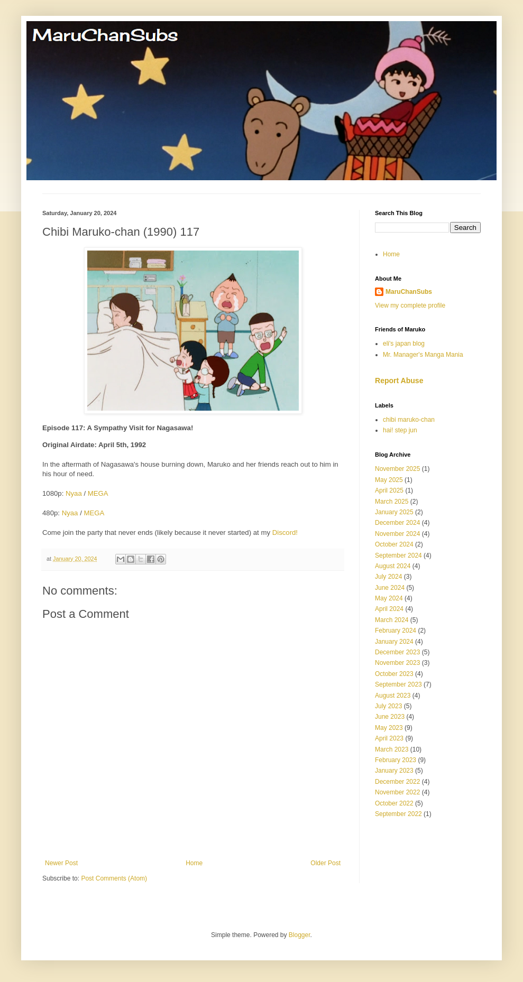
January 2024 (394, 641)
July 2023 (388, 706)
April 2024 (389, 609)
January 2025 (394, 512)
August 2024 (392, 566)
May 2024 (389, 598)
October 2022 (394, 803)
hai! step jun (400, 430)
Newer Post (61, 863)
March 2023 (391, 749)
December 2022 (397, 781)
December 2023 (397, 652)
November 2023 (397, 662)
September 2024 (398, 555)
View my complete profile (410, 305)
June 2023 (390, 716)
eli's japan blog (404, 343)
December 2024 (397, 522)
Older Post (325, 863)
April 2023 (389, 738)
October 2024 (394, 544)
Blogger (299, 935)
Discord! (285, 532)
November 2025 (397, 469)
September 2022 (398, 814)
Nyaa (74, 493)
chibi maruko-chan (409, 419)
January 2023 (394, 770)
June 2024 (390, 587)
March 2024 (391, 620)
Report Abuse (399, 380)
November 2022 (397, 792)
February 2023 (395, 760)
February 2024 (395, 630)
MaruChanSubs (409, 291)
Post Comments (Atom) (114, 878)
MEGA (98, 493)
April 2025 (389, 490)
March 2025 (391, 501)
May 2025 (389, 480)
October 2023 (394, 674)
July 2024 (388, 576)
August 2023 (392, 695)
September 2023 (398, 684)
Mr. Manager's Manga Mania (423, 354)
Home (194, 863)
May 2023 (389, 727)
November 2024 (397, 534)
